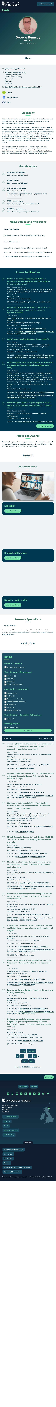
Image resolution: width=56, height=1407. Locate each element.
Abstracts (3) (11, 676)
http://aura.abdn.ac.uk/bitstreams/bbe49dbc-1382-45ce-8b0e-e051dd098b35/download (30, 919)
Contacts (7, 1121)
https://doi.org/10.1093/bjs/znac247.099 (32, 853)
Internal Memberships (11, 229)
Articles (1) (10, 719)
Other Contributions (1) (15, 684)
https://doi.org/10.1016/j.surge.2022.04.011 (33, 765)
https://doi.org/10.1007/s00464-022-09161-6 (34, 915)
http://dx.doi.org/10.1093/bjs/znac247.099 (30, 856)
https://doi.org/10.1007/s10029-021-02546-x (34, 883)
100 (28, 1067)
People (5, 10)
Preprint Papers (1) (13, 727)
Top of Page (28, 1142)
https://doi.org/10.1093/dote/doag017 (32, 328)
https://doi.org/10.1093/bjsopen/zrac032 (33, 1008)
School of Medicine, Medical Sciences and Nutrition (23, 87)
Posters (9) (10, 681)
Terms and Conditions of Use (13, 1149)
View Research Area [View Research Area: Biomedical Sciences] (13, 558)
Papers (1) (10, 679)
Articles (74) (11, 696)
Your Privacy (8, 1154)
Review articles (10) (14, 710)
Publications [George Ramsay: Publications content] (28, 643)
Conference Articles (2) (15, 699)
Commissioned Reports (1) (16, 667)
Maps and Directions (11, 1130)
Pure (8, 102)
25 (22, 1067)
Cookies (6, 1163)
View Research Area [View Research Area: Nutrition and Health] (13, 605)
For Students (23, 1086)
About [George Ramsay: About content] (28, 58)
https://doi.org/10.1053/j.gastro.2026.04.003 (34, 302)
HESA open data (16, 632)
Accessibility (8, 1158)
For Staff (34, 1086)
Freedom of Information (12, 1172)
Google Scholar (12, 97)
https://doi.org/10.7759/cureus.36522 (31, 792)
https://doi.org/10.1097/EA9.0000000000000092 (36, 392)
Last (32, 1061)
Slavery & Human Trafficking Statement (17, 1167)
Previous (32, 1051)
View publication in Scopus (24, 768)
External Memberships (11, 242)
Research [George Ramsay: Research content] (28, 455)
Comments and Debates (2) (16, 702)
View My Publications (45, 426)
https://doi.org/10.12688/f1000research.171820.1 (36, 422)
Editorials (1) (11, 704)
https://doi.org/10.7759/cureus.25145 (31, 979)
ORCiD (9, 92)
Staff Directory (9, 1135)
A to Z (6, 1126)
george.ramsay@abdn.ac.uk (15, 69)
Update (48, 1077)
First (24, 1051)
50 (25, 1067)
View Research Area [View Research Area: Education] (13, 511)
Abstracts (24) (12, 693)
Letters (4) (10, 707)
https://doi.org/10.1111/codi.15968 (30, 1041)
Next (25, 1061)
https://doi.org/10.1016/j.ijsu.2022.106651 (33, 946)
